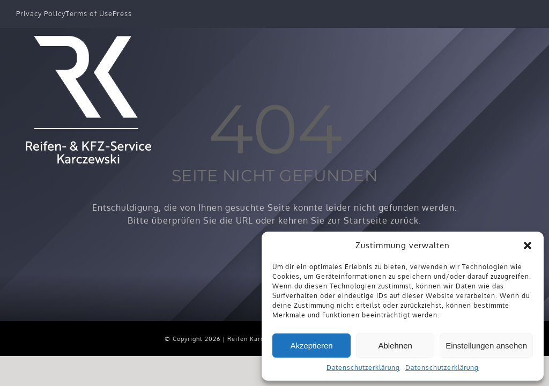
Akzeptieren (311, 345)
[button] (527, 245)
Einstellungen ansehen (486, 345)
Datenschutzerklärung (363, 367)
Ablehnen (395, 345)
